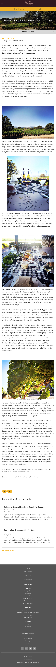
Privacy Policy (28, 656)
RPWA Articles (28, 580)
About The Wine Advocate (28, 610)
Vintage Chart (28, 591)
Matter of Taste (28, 596)
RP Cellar (28, 575)
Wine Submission (28, 571)
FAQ (28, 624)
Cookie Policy (28, 660)
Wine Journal (28, 584)
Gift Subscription (28, 638)
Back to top (8, 550)
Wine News (28, 593)
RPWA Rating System (28, 615)
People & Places (17, 41)
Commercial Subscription (28, 636)
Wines (28, 569)
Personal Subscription (28, 633)
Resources (28, 588)
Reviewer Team (28, 617)
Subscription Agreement (28, 641)
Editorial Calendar (28, 598)
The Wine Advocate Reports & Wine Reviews (28, 612)
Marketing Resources (28, 603)
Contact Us (28, 626)
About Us (28, 607)
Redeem (28, 643)
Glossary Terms (28, 601)
